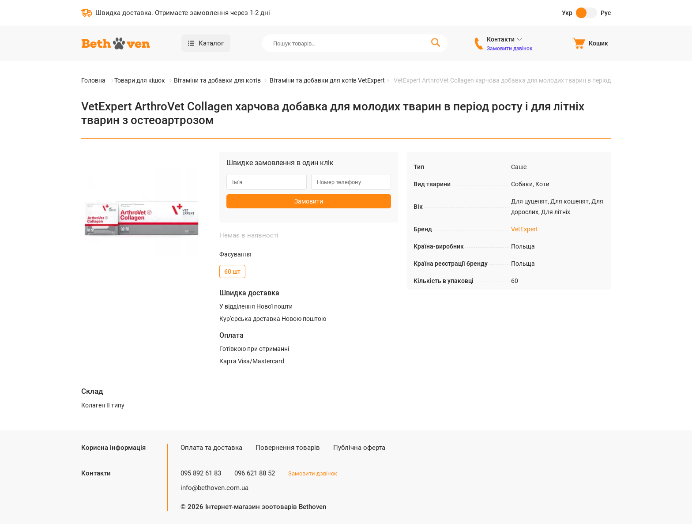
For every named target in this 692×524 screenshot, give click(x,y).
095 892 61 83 (201, 473)
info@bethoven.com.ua (214, 488)
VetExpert (524, 229)
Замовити (308, 201)
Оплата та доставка (211, 448)
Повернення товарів (288, 448)
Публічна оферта (359, 448)
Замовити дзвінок (510, 48)
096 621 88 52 (254, 473)
